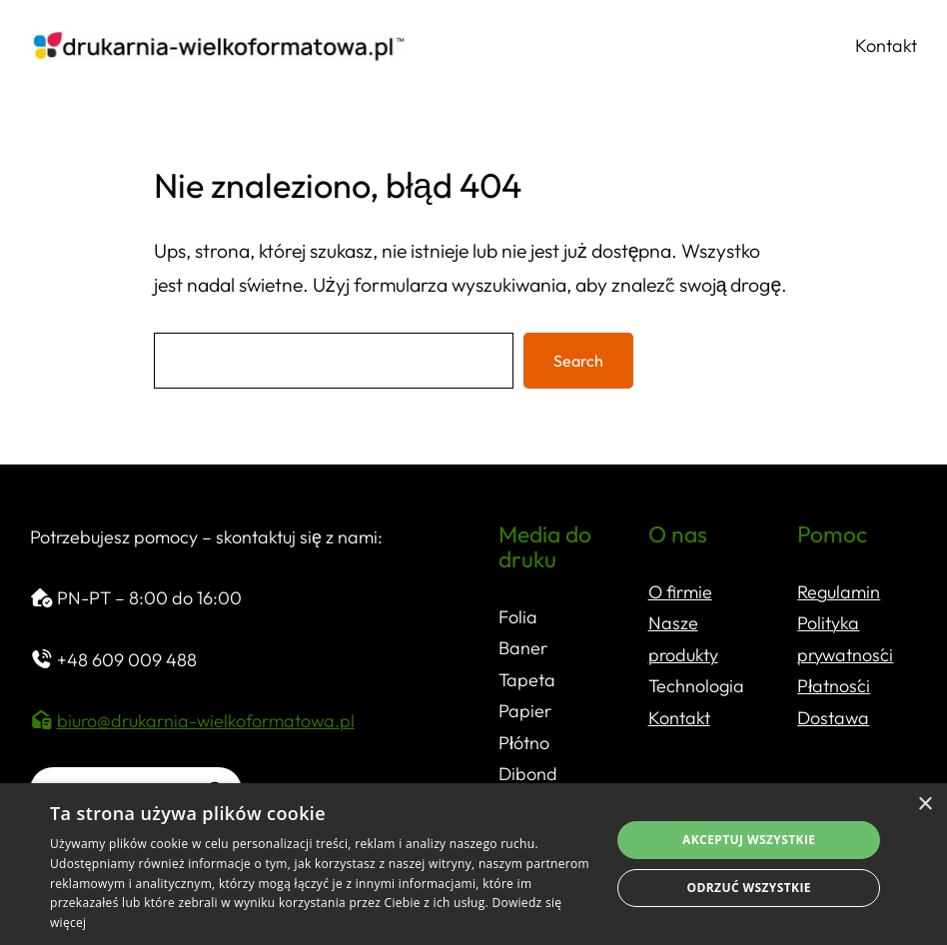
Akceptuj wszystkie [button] (748, 839)
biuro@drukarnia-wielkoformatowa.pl (206, 720)
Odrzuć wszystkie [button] (749, 887)
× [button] (924, 804)
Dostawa (833, 717)
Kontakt (679, 717)
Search (578, 361)
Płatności (833, 685)
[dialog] (473, 864)
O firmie (680, 591)
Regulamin (838, 591)
